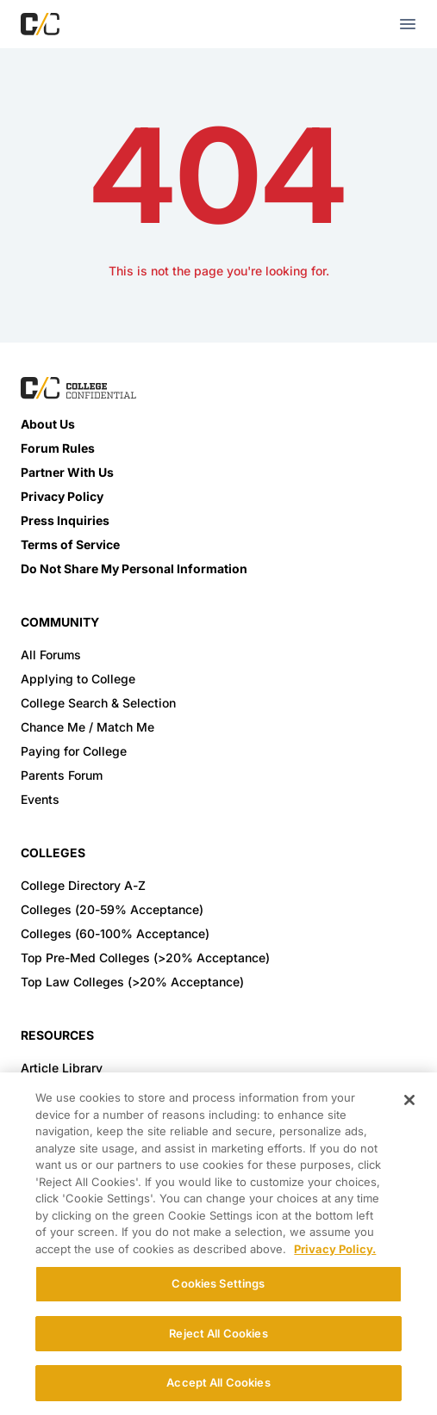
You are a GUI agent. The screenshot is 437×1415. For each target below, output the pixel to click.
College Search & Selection (98, 702)
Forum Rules (58, 448)
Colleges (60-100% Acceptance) (115, 933)
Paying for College (74, 751)
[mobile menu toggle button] (407, 24)
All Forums (51, 654)
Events (40, 799)
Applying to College (78, 678)
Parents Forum (62, 775)
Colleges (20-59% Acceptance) (112, 909)
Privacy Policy (62, 496)
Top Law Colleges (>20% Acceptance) (132, 981)
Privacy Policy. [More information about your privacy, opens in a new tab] (335, 1249)
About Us (48, 424)
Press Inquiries (65, 520)
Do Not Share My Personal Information (134, 568)
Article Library (62, 1067)
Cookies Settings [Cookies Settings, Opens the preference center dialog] (218, 1283)
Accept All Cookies (218, 1382)
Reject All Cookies (218, 1333)
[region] (218, 1243)
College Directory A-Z (83, 885)
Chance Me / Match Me (87, 727)
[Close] (409, 1100)
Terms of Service (70, 544)
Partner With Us (67, 472)
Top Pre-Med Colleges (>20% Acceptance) (145, 957)
